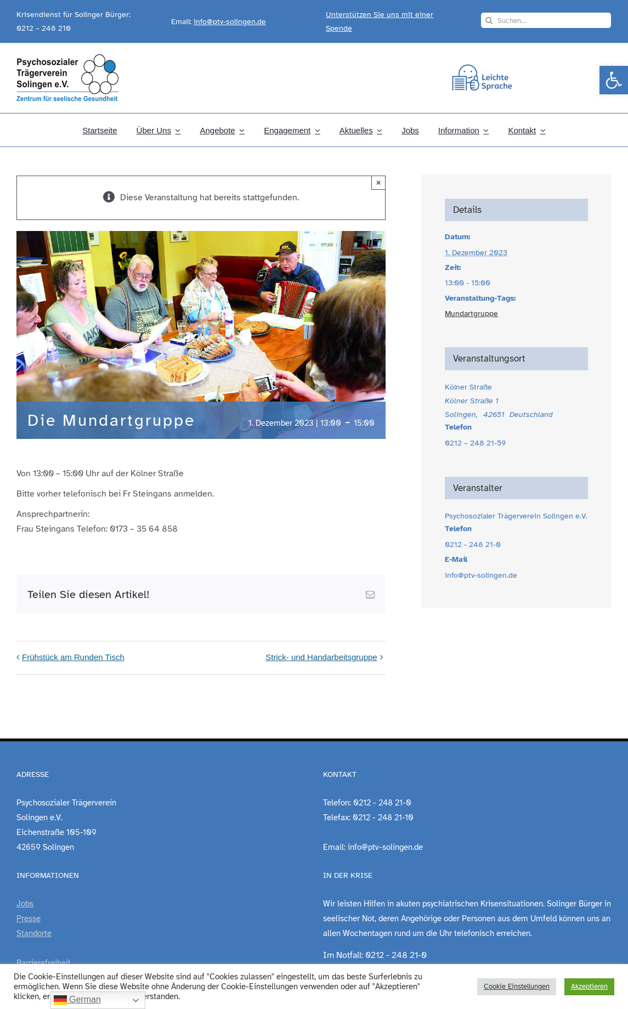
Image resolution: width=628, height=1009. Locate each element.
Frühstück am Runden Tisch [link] (73, 657)
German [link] (77, 1000)
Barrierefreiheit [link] (43, 963)
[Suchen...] (546, 20)
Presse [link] (28, 918)
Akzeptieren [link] (589, 986)
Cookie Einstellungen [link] (517, 986)
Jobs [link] (24, 904)
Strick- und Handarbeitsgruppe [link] (321, 657)
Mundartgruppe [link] (471, 313)
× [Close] (378, 182)
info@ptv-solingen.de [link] (230, 21)
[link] (613, 80)
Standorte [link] (34, 933)
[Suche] (488, 20)
